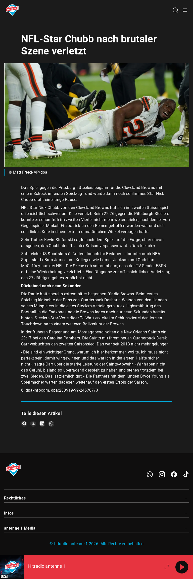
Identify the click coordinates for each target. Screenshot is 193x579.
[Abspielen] (182, 567)
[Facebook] (174, 474)
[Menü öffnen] (185, 10)
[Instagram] (162, 474)
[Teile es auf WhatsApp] (51, 424)
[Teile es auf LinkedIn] (42, 424)
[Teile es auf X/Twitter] (33, 424)
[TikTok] (186, 474)
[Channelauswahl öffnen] (175, 10)
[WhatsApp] (150, 474)
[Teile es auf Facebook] (24, 424)
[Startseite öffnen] (12, 10)
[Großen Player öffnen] (167, 567)
